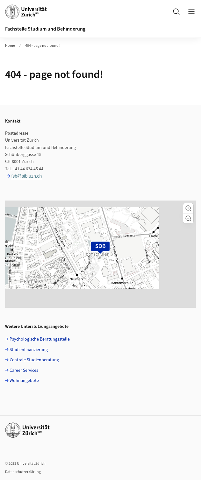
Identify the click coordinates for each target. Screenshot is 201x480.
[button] (188, 208)
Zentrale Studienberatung (34, 360)
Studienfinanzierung (29, 350)
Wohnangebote (24, 381)
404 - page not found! (42, 45)
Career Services (24, 370)
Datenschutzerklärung (23, 472)
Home (10, 45)
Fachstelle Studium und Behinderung (45, 28)
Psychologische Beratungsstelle (40, 339)
